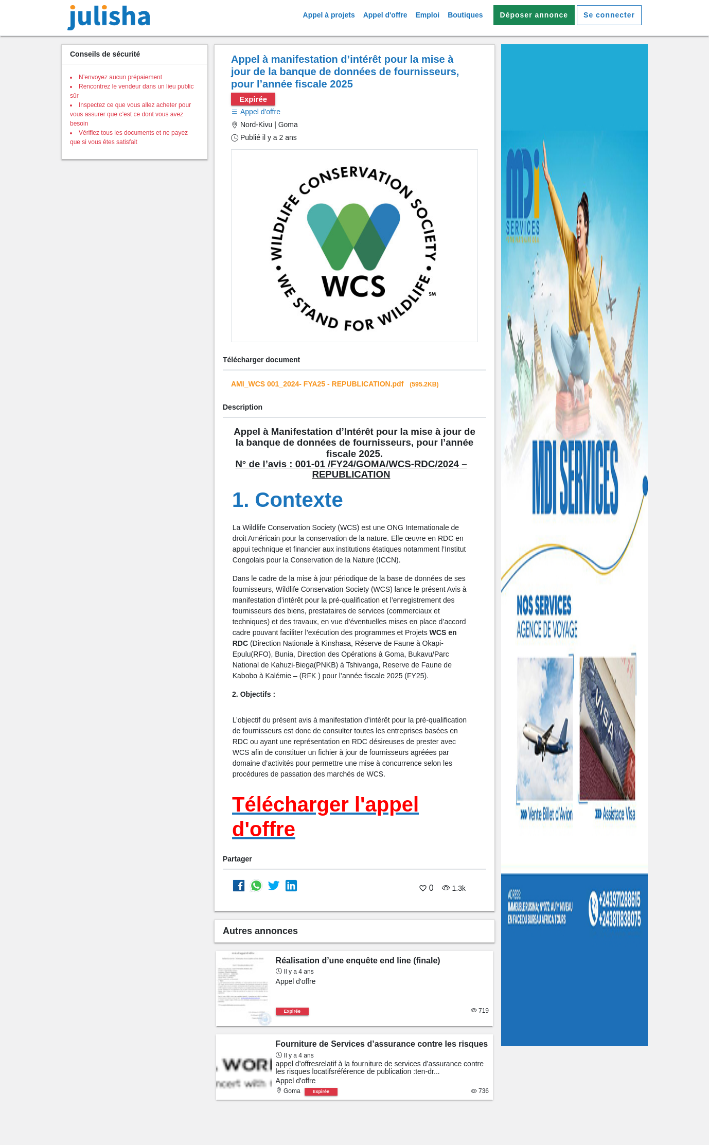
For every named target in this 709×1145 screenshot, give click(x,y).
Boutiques (465, 15)
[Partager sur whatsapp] (256, 885)
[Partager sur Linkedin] (291, 885)
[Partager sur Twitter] (273, 885)
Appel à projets (329, 15)
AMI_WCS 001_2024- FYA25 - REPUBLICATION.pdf (335, 384)
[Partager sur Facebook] (238, 885)
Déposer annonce (534, 15)
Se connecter (609, 15)
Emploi (427, 15)
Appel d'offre (385, 15)
